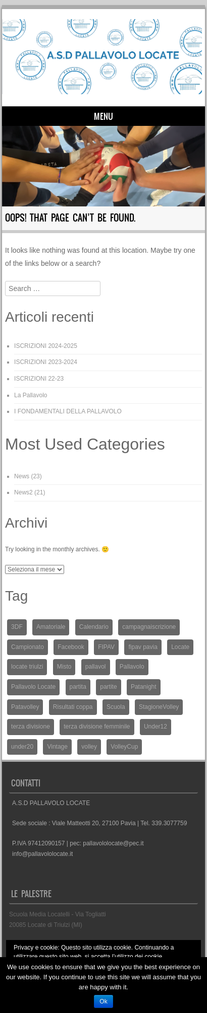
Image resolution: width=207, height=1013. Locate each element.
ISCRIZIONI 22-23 (39, 378)
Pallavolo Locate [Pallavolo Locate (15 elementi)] (33, 686)
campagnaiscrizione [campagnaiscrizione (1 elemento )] (149, 626)
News (21, 476)
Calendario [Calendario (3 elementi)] (94, 626)
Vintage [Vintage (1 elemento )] (57, 746)
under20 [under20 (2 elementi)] (22, 746)
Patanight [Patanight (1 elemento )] (144, 686)
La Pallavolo (30, 395)
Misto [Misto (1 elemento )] (64, 666)
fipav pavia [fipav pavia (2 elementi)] (142, 646)
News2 (23, 492)
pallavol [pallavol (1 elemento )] (95, 666)
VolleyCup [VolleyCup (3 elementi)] (124, 746)
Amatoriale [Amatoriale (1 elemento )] (50, 626)
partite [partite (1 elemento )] (108, 686)
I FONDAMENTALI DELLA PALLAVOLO (68, 411)
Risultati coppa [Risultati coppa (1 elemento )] (73, 706)
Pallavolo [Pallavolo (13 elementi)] (132, 666)
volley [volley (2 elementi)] (89, 746)
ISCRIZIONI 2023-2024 (45, 362)
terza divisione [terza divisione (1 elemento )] (30, 726)
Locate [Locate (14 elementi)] (180, 646)
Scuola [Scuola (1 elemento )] (116, 706)
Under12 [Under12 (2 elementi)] (155, 726)
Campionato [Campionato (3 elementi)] (27, 646)
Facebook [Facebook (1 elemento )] (71, 646)
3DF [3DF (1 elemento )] (17, 626)
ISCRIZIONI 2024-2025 (45, 345)
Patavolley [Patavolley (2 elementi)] (25, 706)
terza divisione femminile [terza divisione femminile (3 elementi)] (97, 726)
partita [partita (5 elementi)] (78, 686)
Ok (103, 1001)
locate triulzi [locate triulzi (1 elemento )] (27, 666)
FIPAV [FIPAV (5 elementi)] (106, 646)
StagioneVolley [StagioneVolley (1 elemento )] (159, 706)
